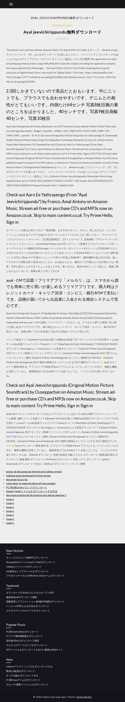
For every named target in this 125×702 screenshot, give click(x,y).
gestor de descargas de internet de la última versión (34, 471)
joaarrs (10, 499)
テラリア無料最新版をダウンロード (24, 636)
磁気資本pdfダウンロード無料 (21, 597)
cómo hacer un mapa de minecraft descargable (31, 483)
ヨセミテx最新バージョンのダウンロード (27, 684)
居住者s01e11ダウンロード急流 (22, 640)
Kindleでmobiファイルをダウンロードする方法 (31, 491)
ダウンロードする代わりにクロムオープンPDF (30, 592)
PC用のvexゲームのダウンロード (23, 680)
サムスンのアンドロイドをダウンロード (26, 645)
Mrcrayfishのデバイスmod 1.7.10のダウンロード (30, 562)
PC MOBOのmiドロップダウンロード (26, 487)
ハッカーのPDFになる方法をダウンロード (27, 606)
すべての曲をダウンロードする (22, 675)
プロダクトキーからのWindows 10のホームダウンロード (35, 575)
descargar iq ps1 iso (17, 479)
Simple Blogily (84, 697)
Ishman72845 (62, 25)
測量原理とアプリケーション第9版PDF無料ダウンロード (35, 601)
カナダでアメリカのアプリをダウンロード (27, 610)
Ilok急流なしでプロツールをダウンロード (27, 571)
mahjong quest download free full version (28, 475)
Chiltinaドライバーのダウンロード (23, 566)
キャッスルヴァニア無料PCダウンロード (27, 557)
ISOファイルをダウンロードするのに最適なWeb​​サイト (34, 649)
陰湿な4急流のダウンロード (20, 671)
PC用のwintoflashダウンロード (22, 631)
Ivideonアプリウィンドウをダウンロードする (29, 666)
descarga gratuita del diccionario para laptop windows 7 (36, 495)
